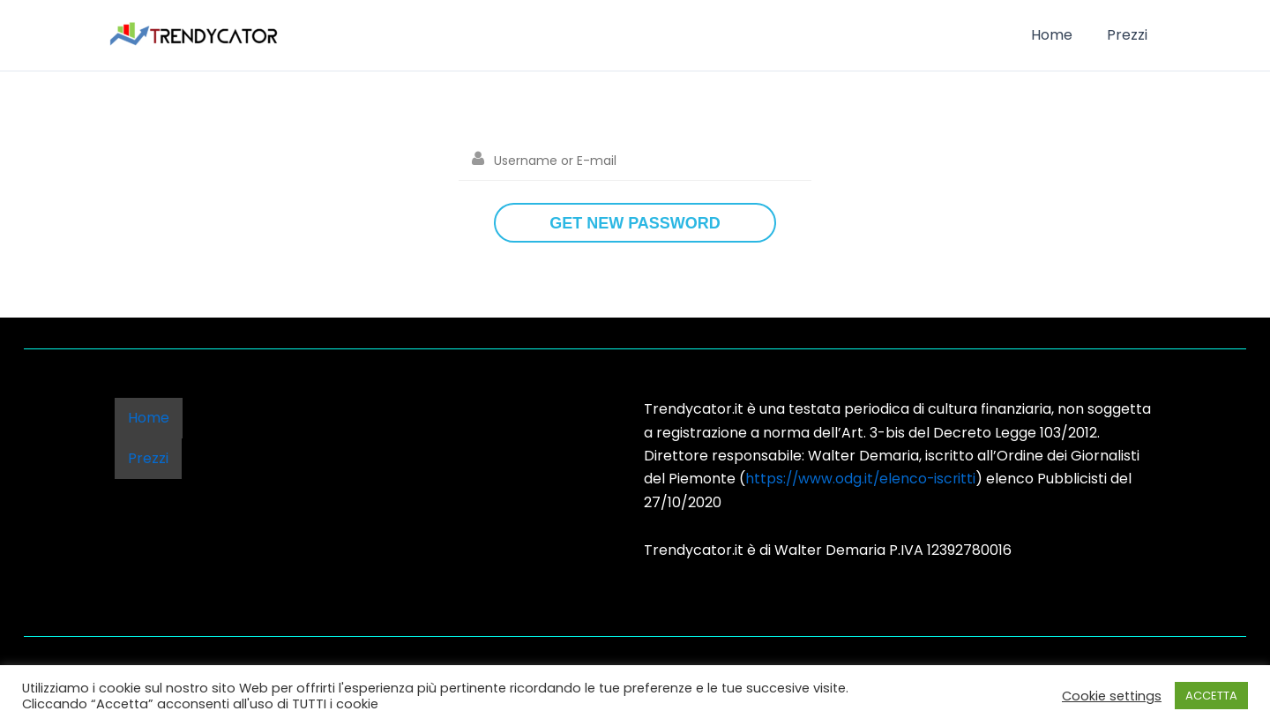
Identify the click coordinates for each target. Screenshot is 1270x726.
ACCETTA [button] (1211, 695)
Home (1060, 35)
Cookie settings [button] (1112, 696)
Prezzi (1129, 35)
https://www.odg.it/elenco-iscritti (862, 478)
